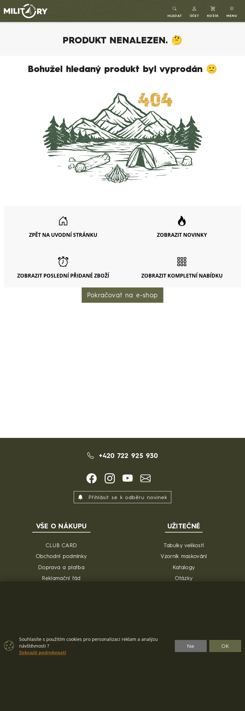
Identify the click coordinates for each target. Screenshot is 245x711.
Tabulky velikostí (184, 545)
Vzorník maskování (183, 556)
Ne (191, 646)
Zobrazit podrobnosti (42, 653)
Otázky (184, 578)
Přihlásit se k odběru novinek (122, 497)
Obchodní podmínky (61, 556)
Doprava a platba (61, 567)
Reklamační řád (61, 578)
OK (225, 646)
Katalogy (184, 567)
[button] (195, 11)
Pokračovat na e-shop (122, 295)
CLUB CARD (61, 545)
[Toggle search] (175, 11)
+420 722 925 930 (122, 455)
